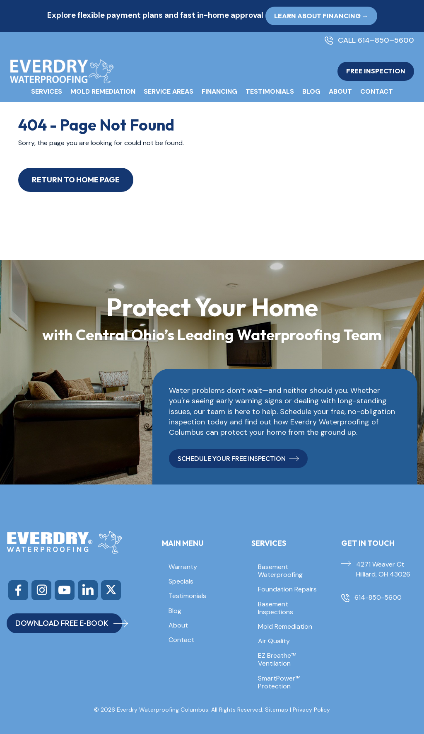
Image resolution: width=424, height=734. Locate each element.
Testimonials (270, 91)
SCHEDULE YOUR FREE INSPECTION (238, 458)
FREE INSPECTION (375, 71)
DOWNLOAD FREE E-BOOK (68, 623)
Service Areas (168, 91)
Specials (181, 581)
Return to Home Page (76, 179)
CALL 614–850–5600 (376, 40)
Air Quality (274, 641)
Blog (311, 91)
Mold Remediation (102, 91)
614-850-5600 (378, 597)
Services (46, 91)
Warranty (183, 566)
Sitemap (276, 709)
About (340, 91)
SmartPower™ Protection (279, 682)
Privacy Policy (311, 709)
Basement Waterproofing (280, 570)
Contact (376, 91)
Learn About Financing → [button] (321, 16)
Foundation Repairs (287, 589)
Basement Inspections (275, 608)
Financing (219, 91)
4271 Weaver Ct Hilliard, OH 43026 (383, 569)
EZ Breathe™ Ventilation (277, 659)
